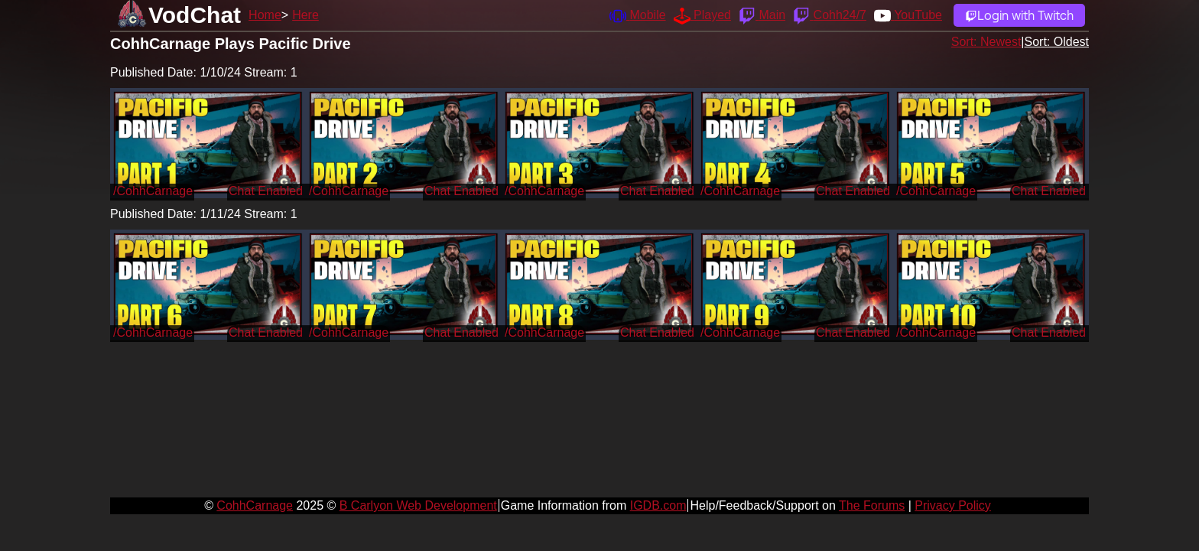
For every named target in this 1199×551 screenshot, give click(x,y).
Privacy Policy (953, 505)
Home (265, 14)
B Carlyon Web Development (418, 505)
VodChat (194, 15)
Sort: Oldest (1057, 41)
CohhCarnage (254, 505)
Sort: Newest (986, 41)
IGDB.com (658, 505)
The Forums (872, 505)
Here (305, 14)
